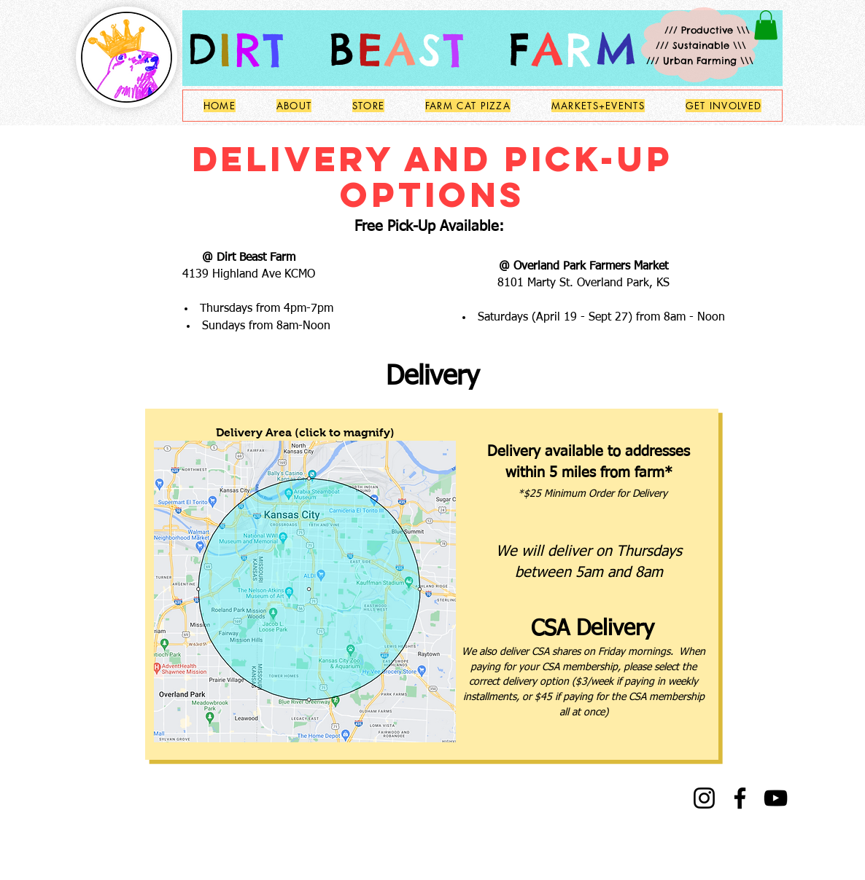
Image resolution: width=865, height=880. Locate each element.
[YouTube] (775, 798)
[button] (765, 25)
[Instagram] (704, 798)
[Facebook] (740, 798)
